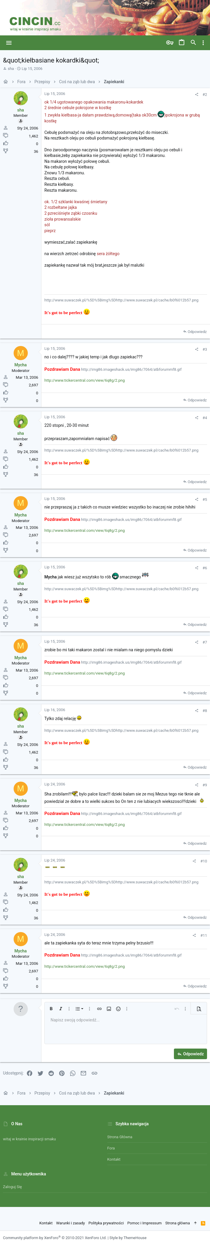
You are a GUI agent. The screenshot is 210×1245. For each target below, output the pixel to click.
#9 (205, 785)
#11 (203, 935)
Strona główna (120, 1137)
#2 (205, 94)
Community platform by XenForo (54, 1238)
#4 (205, 418)
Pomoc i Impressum (144, 1223)
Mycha (20, 364)
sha (11, 68)
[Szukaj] (193, 43)
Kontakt (114, 1159)
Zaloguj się (12, 1187)
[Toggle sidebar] (203, 42)
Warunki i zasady (70, 1223)
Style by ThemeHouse (127, 1238)
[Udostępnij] (197, 94)
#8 (205, 710)
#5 (205, 499)
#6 (205, 568)
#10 (203, 861)
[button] (9, 42)
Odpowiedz (197, 331)
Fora (111, 1148)
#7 (205, 642)
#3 (205, 349)
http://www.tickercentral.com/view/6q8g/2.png (84, 380)
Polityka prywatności (106, 1223)
